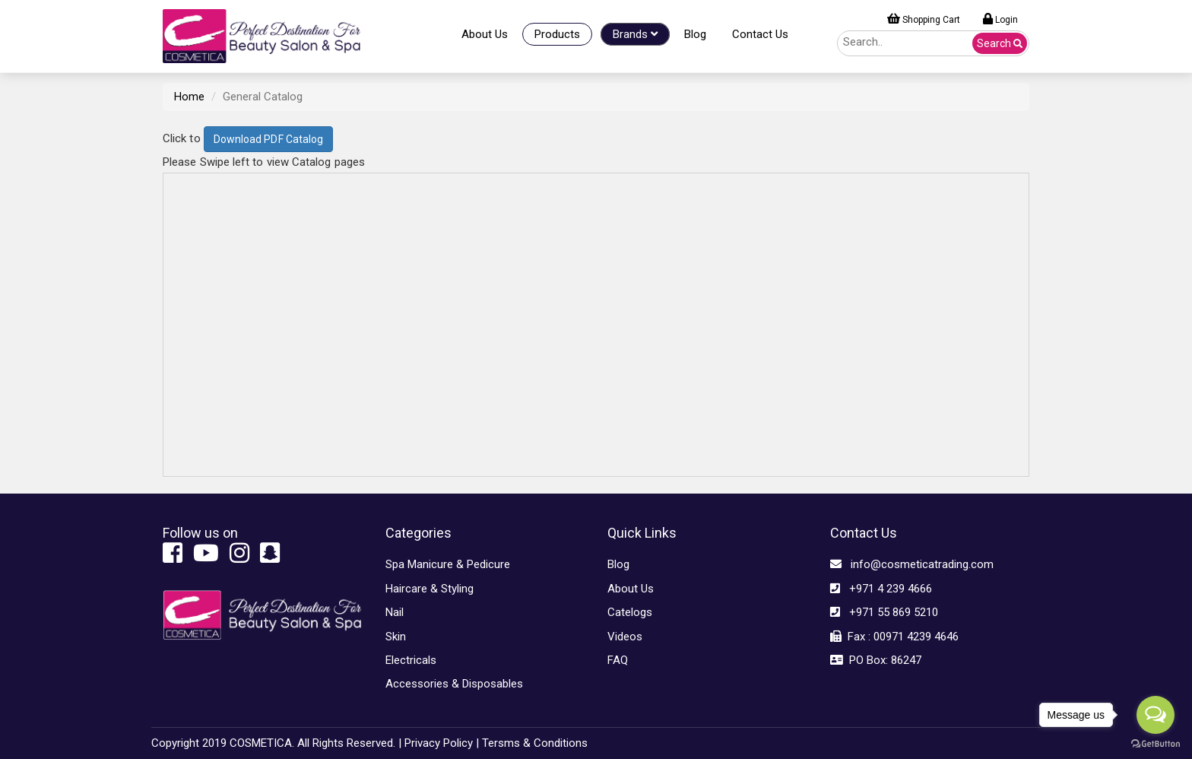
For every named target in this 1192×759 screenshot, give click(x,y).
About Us (484, 34)
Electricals (410, 660)
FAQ (617, 660)
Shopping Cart (923, 19)
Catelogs (629, 612)
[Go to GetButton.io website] (1155, 743)
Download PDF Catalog (269, 139)
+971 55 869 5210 (884, 612)
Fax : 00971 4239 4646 (894, 636)
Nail (394, 612)
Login (1000, 19)
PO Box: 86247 (875, 660)
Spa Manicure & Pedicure (447, 564)
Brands (635, 34)
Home (189, 96)
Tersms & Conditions (535, 743)
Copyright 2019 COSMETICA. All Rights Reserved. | (276, 743)
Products (557, 34)
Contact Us (760, 34)
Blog (695, 34)
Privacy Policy (438, 743)
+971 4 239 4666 (881, 588)
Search (999, 43)
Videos (624, 636)
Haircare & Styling (429, 588)
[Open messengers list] (1156, 715)
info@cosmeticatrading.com (912, 564)
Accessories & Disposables (454, 684)
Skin (395, 636)
